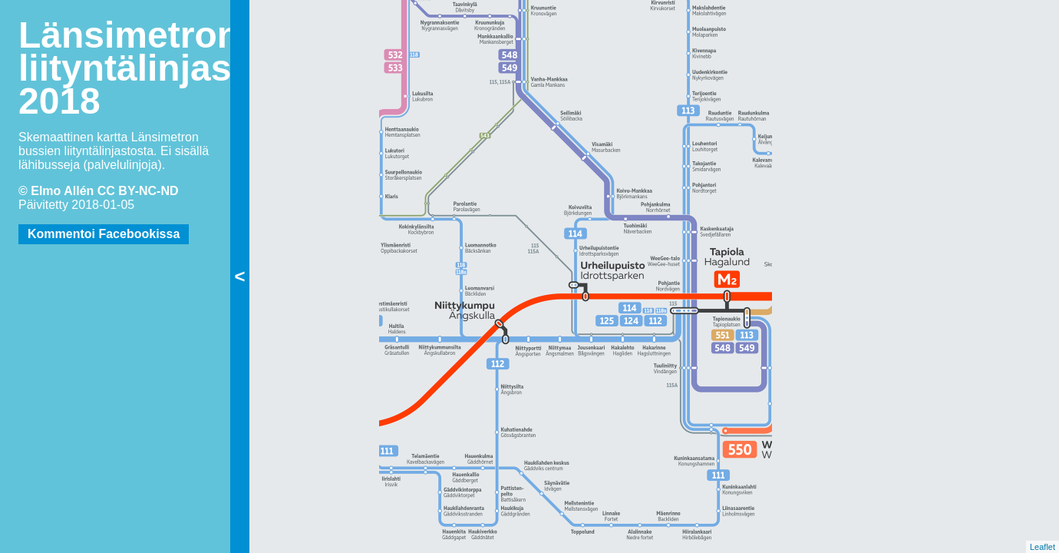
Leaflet (1042, 546)
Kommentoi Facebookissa (104, 233)
